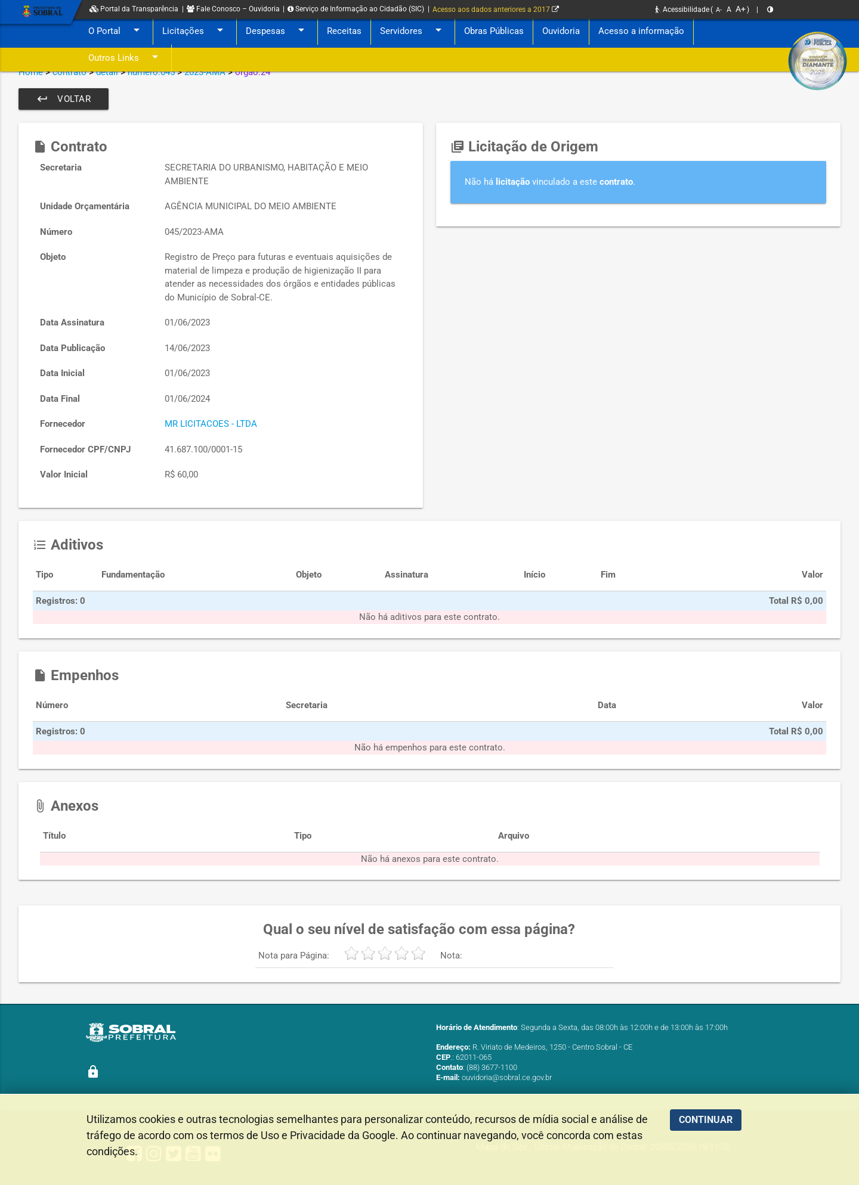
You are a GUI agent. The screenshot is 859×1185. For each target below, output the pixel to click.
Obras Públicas (494, 31)
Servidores (413, 31)
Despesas (277, 31)
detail (107, 72)
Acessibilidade (682, 9)
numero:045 (151, 72)
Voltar (63, 99)
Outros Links (125, 58)
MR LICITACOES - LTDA (211, 423)
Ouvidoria (561, 31)
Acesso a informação (641, 31)
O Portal (116, 31)
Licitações (194, 31)
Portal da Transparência (133, 9)
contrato (69, 72)
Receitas (344, 31)
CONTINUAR (706, 1119)
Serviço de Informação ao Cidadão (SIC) (356, 9)
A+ (741, 9)
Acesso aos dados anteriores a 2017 (495, 9)
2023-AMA (204, 72)
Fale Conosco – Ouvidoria (233, 9)
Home (30, 72)
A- (719, 10)
